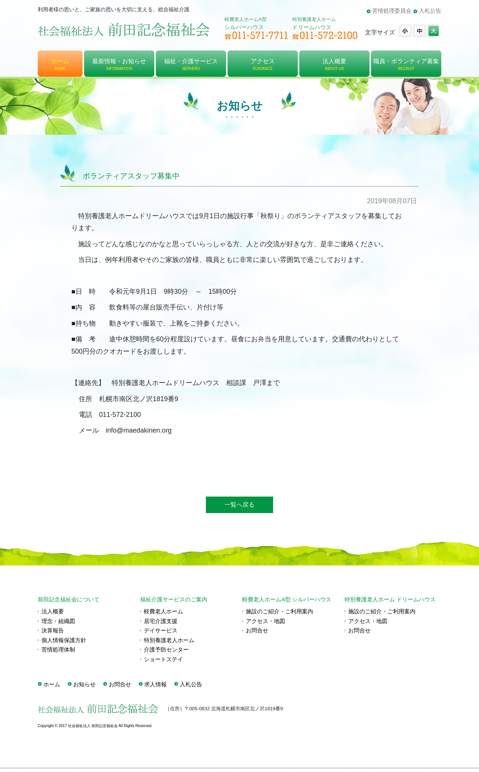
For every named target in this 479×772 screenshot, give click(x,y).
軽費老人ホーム (163, 611)
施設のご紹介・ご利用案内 (279, 611)
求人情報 (155, 684)
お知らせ (84, 684)
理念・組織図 (58, 621)
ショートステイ (163, 659)
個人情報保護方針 (63, 640)
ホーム (51, 684)
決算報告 (52, 630)
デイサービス (160, 630)
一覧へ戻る (239, 504)
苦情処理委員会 (391, 10)
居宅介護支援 (160, 621)
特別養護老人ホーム (169, 640)
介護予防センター (166, 649)
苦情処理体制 (58, 649)
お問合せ (257, 630)
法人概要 (52, 611)
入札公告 (430, 10)
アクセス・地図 (265, 621)
